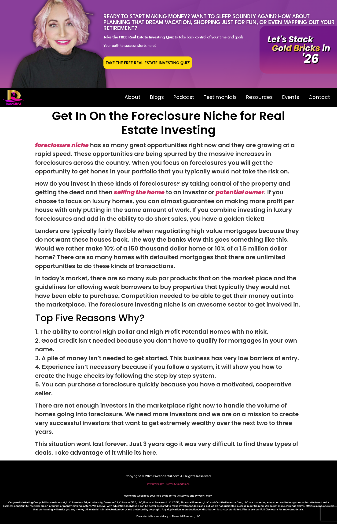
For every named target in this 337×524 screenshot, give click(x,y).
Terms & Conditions (178, 484)
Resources (259, 97)
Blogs (157, 97)
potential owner (240, 192)
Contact (319, 97)
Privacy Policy (155, 484)
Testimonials (220, 97)
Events (290, 97)
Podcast (183, 97)
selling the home (139, 192)
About (132, 97)
